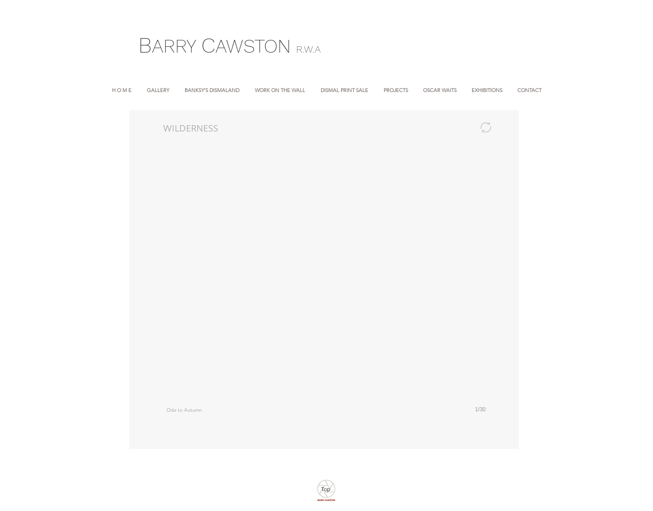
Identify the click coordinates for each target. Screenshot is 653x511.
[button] (326, 290)
